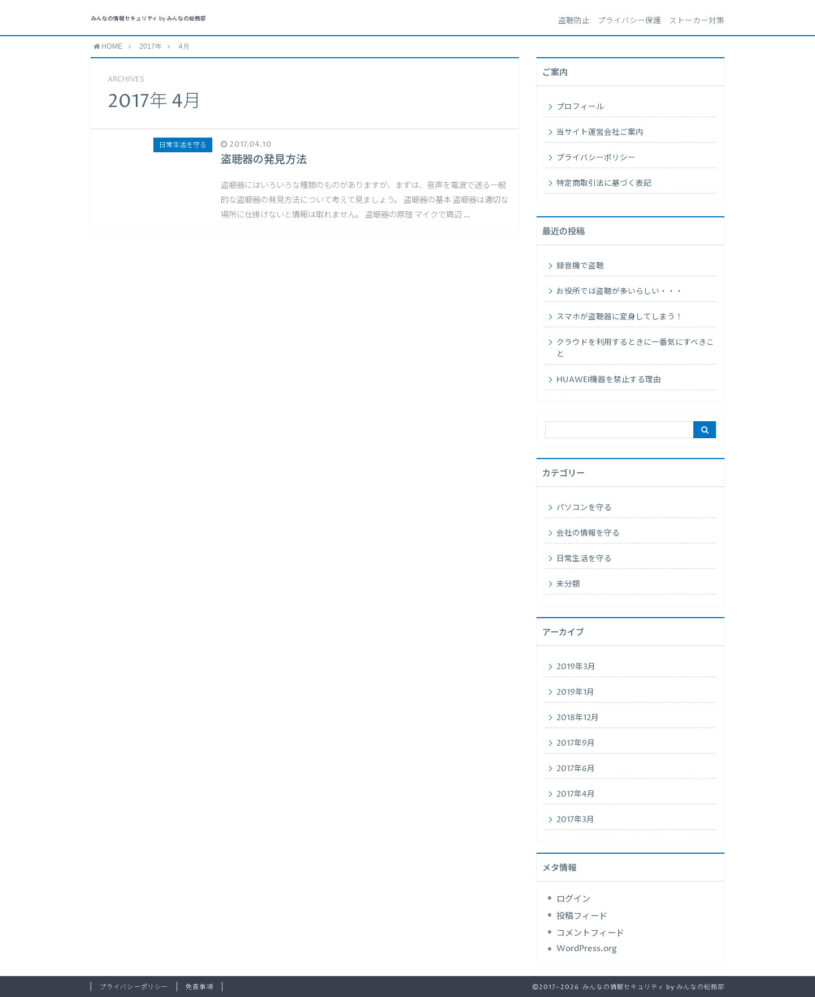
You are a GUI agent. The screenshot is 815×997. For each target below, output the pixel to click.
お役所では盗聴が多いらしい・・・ (619, 291)
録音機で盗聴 (580, 266)
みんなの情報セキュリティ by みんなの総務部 (148, 19)
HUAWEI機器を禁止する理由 (608, 380)
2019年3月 (575, 667)
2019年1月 (575, 692)
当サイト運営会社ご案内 (600, 132)
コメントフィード (590, 933)
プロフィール (580, 107)
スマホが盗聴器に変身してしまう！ (619, 317)
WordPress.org (586, 949)
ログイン (573, 899)
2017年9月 (575, 743)
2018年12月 (577, 718)
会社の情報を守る (588, 533)
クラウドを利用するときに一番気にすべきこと (635, 348)
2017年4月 (575, 794)
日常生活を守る (584, 559)
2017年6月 (575, 769)
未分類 (568, 584)
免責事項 (199, 987)
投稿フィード (581, 916)
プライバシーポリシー (596, 158)
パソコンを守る (584, 508)
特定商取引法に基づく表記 (603, 183)
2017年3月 (575, 820)
